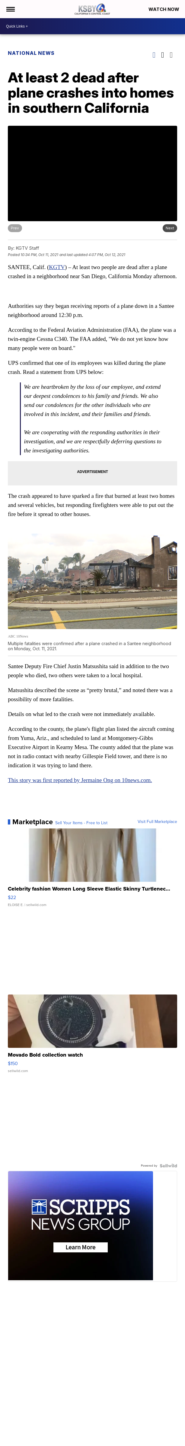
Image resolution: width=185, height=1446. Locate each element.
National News (31, 53)
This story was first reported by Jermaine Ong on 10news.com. (80, 780)
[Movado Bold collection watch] (92, 1037)
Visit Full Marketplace (157, 822)
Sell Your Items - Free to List (81, 823)
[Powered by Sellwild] (168, 1166)
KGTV (57, 267)
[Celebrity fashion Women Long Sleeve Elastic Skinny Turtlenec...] (92, 870)
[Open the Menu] (10, 9)
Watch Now (164, 9)
